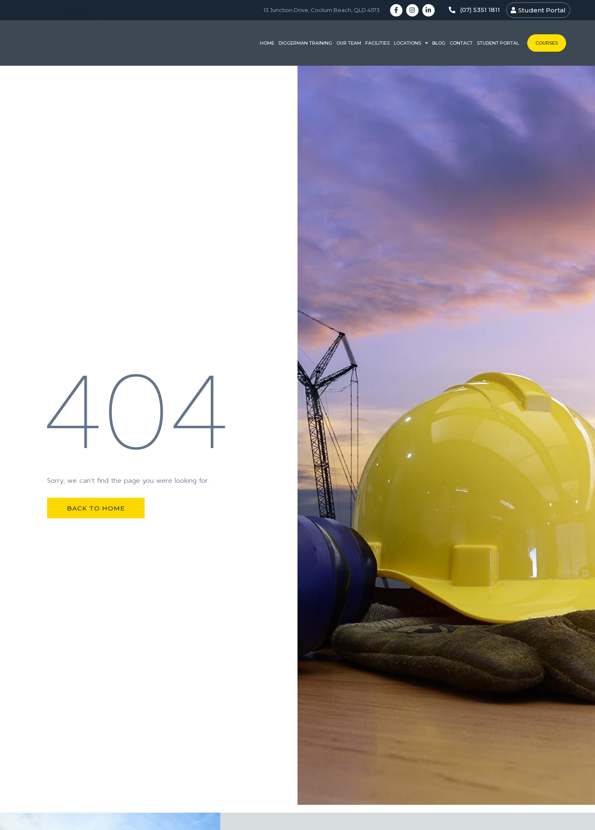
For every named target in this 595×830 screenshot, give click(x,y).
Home (267, 43)
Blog (438, 43)
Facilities (377, 43)
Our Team (348, 43)
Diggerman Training (305, 43)
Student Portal (498, 43)
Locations (411, 43)
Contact (461, 43)
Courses (547, 43)
